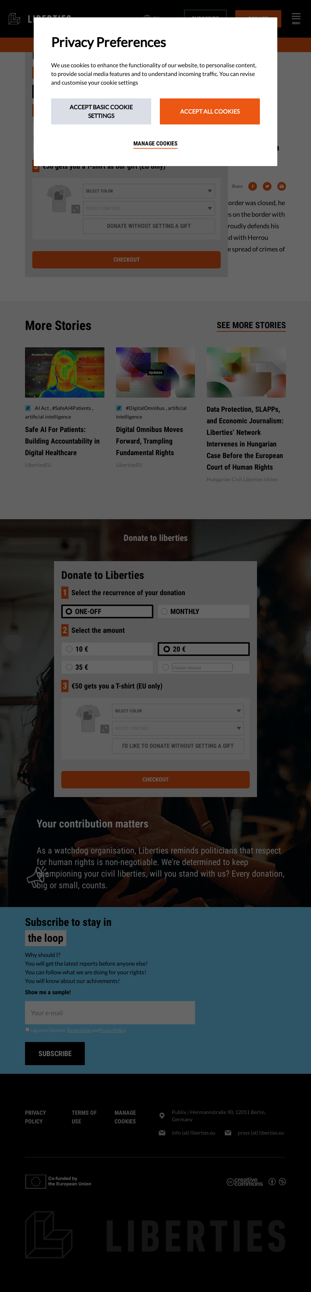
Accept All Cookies (210, 111)
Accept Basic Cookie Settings (101, 111)
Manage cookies (155, 143)
